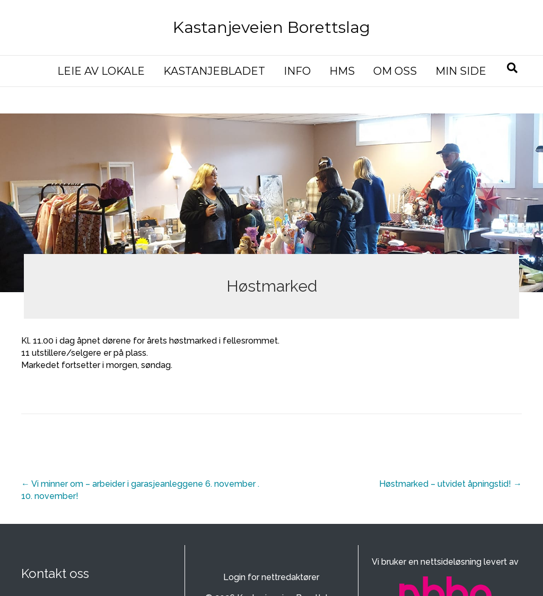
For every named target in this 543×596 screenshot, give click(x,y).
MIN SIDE (460, 71)
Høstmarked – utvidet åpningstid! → (450, 484)
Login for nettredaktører (271, 577)
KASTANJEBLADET (214, 71)
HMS (342, 71)
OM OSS (395, 71)
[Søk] (512, 67)
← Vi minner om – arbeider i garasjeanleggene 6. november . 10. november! (140, 490)
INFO (297, 71)
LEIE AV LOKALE (101, 71)
